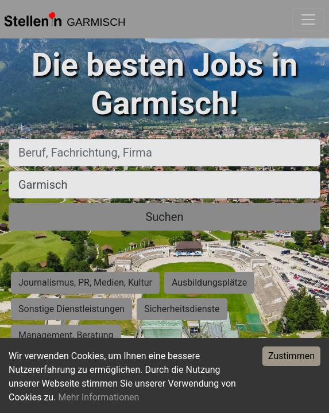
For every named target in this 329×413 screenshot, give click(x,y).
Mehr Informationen (98, 397)
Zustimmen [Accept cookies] (291, 355)
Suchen (164, 217)
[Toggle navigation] (308, 19)
